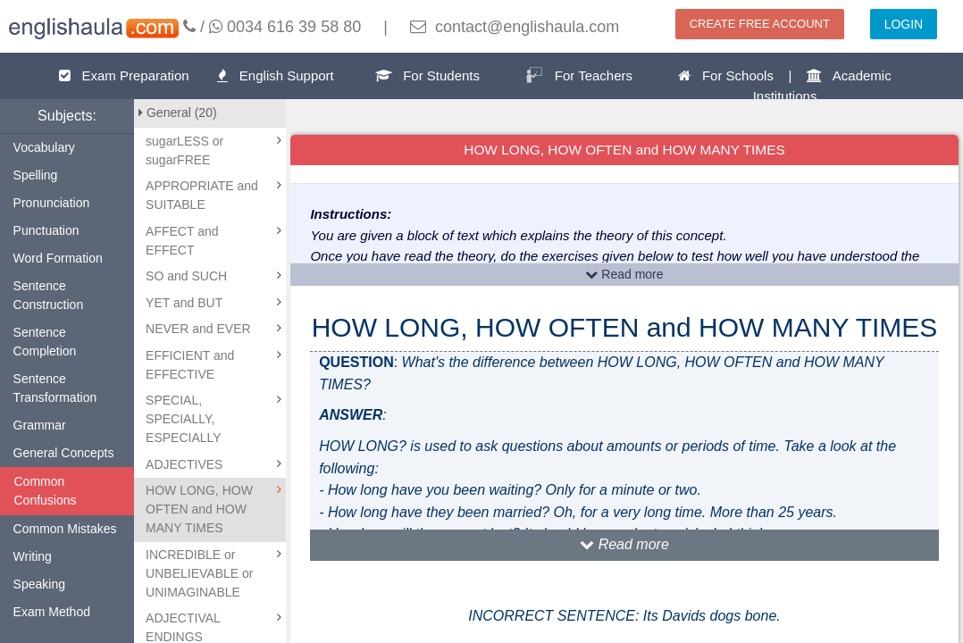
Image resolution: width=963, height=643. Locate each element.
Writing (32, 556)
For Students (427, 75)
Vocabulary (44, 147)
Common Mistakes (65, 529)
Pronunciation (51, 203)
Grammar (39, 425)
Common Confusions (45, 490)
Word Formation (58, 258)
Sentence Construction (48, 295)
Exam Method (51, 612)
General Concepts (63, 453)
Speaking (39, 584)
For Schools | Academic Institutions (784, 86)
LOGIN (904, 24)
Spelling (35, 175)
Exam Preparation (124, 75)
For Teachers (578, 75)
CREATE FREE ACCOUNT (760, 23)
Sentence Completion (45, 341)
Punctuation (46, 230)
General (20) (177, 112)
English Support (275, 75)
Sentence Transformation (55, 388)
